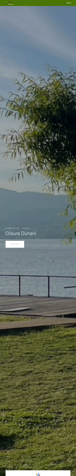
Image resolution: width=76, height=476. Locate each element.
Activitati (14, 244)
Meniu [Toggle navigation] (67, 3)
